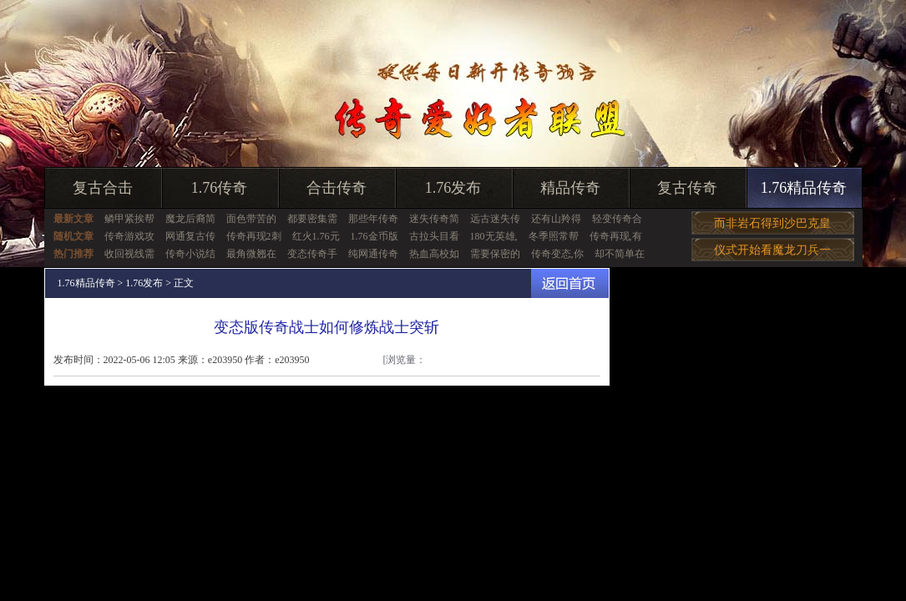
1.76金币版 (374, 236)
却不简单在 (620, 254)
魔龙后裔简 (190, 219)
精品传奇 (570, 187)
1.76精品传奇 (804, 187)
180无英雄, (494, 236)
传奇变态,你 (557, 254)
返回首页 (570, 283)
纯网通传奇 (373, 254)
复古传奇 (687, 187)
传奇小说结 (190, 254)
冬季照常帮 (554, 236)
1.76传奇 (219, 187)
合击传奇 (336, 187)
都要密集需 (312, 219)
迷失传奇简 (434, 219)
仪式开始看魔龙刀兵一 (772, 250)
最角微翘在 (251, 254)
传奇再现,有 (616, 236)
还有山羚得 (556, 219)
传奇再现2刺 (253, 236)
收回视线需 (129, 254)
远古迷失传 (495, 219)
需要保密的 (495, 254)
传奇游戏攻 (129, 236)
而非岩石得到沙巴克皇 (772, 223)
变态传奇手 (312, 254)
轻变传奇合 (617, 219)
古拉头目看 (434, 236)
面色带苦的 (251, 219)
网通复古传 (190, 236)
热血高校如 (434, 254)
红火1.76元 (316, 236)
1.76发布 (453, 187)
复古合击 (103, 187)
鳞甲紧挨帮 (129, 219)
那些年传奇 (373, 219)
